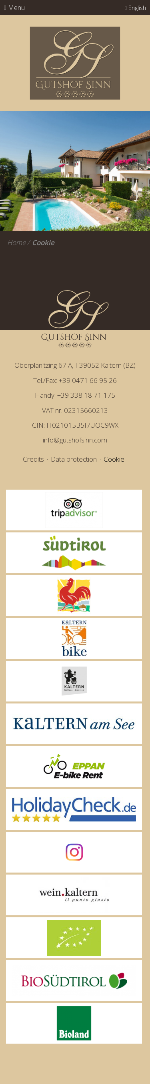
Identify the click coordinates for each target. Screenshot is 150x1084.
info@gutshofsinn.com (75, 439)
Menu (14, 7)
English (135, 8)
